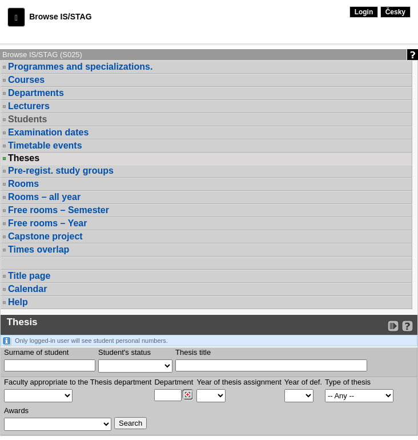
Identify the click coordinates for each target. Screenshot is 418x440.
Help (18, 302)
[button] (16, 17)
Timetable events (45, 145)
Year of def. (303, 382)
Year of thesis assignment (238, 382)
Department (173, 382)
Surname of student (36, 352)
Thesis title (193, 352)
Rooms (23, 184)
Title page (29, 276)
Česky (395, 12)
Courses (26, 80)
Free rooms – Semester (58, 210)
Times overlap (38, 249)
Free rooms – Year (47, 223)
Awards (16, 410)
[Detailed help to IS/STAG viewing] (407, 326)
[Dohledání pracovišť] (188, 395)
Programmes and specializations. (80, 66)
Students (27, 119)
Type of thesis (348, 382)
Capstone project (45, 236)
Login (364, 12)
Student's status (124, 352)
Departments (36, 93)
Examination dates (48, 132)
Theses (23, 158)
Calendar (27, 289)
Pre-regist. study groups (61, 170)
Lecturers (29, 106)
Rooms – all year (44, 197)
